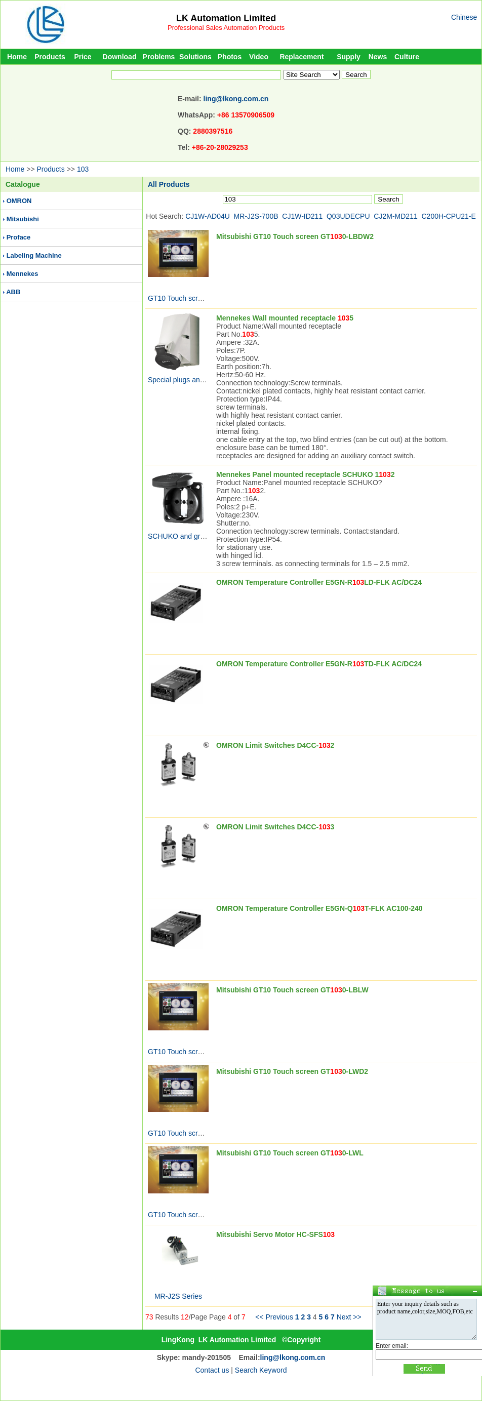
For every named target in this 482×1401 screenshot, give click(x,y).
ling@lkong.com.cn (236, 99)
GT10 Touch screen (179, 298)
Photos (230, 57)
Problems (159, 57)
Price (82, 57)
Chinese (464, 17)
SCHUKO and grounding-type (194, 536)
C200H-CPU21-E (449, 216)
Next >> (349, 1317)
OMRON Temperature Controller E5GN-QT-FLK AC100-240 (319, 908)
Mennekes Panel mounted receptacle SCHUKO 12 (305, 474)
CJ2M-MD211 (395, 216)
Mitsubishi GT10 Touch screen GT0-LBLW (292, 990)
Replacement (301, 57)
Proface (19, 237)
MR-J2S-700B (256, 216)
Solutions (195, 57)
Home (17, 57)
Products (49, 57)
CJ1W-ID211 (302, 216)
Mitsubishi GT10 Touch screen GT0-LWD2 (292, 1071)
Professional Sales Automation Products (226, 27)
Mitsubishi (23, 219)
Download (120, 57)
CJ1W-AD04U (207, 216)
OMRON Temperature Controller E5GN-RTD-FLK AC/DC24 (319, 664)
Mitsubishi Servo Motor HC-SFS (275, 1234)
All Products (168, 184)
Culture (406, 57)
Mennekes (22, 273)
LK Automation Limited (226, 18)
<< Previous (274, 1317)
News (378, 57)
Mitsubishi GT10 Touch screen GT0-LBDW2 (295, 236)
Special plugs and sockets (189, 380)
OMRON (19, 201)
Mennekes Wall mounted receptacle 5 (284, 318)
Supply (348, 57)
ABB (13, 292)
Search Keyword (261, 1370)
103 (83, 169)
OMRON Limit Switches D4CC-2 (275, 745)
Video (258, 57)
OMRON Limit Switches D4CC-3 (275, 827)
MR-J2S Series (178, 1296)
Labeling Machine (34, 255)
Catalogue (23, 184)
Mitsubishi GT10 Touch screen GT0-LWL (290, 1153)
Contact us (212, 1370)
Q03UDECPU (348, 216)
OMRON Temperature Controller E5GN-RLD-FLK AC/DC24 (319, 582)
